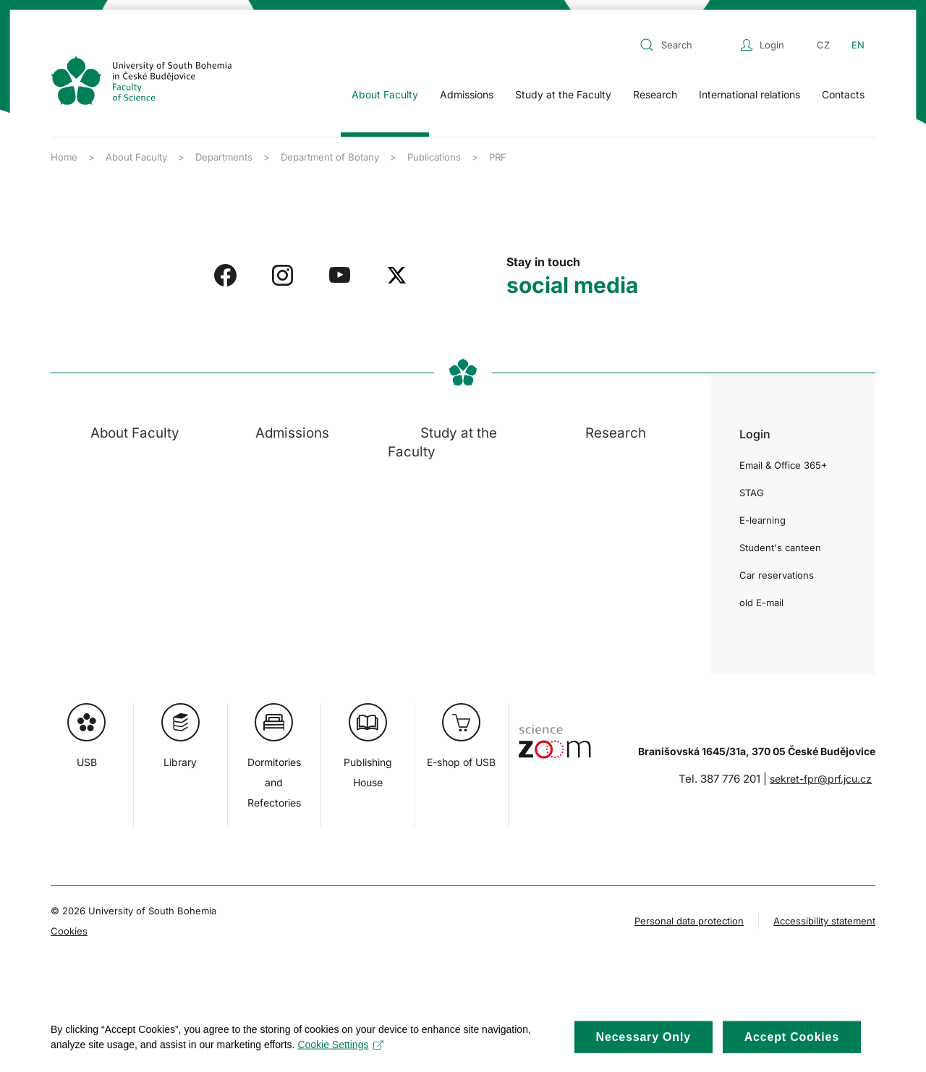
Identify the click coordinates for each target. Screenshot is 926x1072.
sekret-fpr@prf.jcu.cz (821, 779)
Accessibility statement (824, 921)
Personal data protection (689, 921)
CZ (823, 45)
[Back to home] (141, 80)
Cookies (69, 931)
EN (858, 45)
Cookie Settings (340, 1054)
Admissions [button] (466, 94)
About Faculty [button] (385, 94)
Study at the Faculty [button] (563, 94)
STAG (751, 492)
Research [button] (655, 94)
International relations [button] (749, 94)
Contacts (843, 94)
